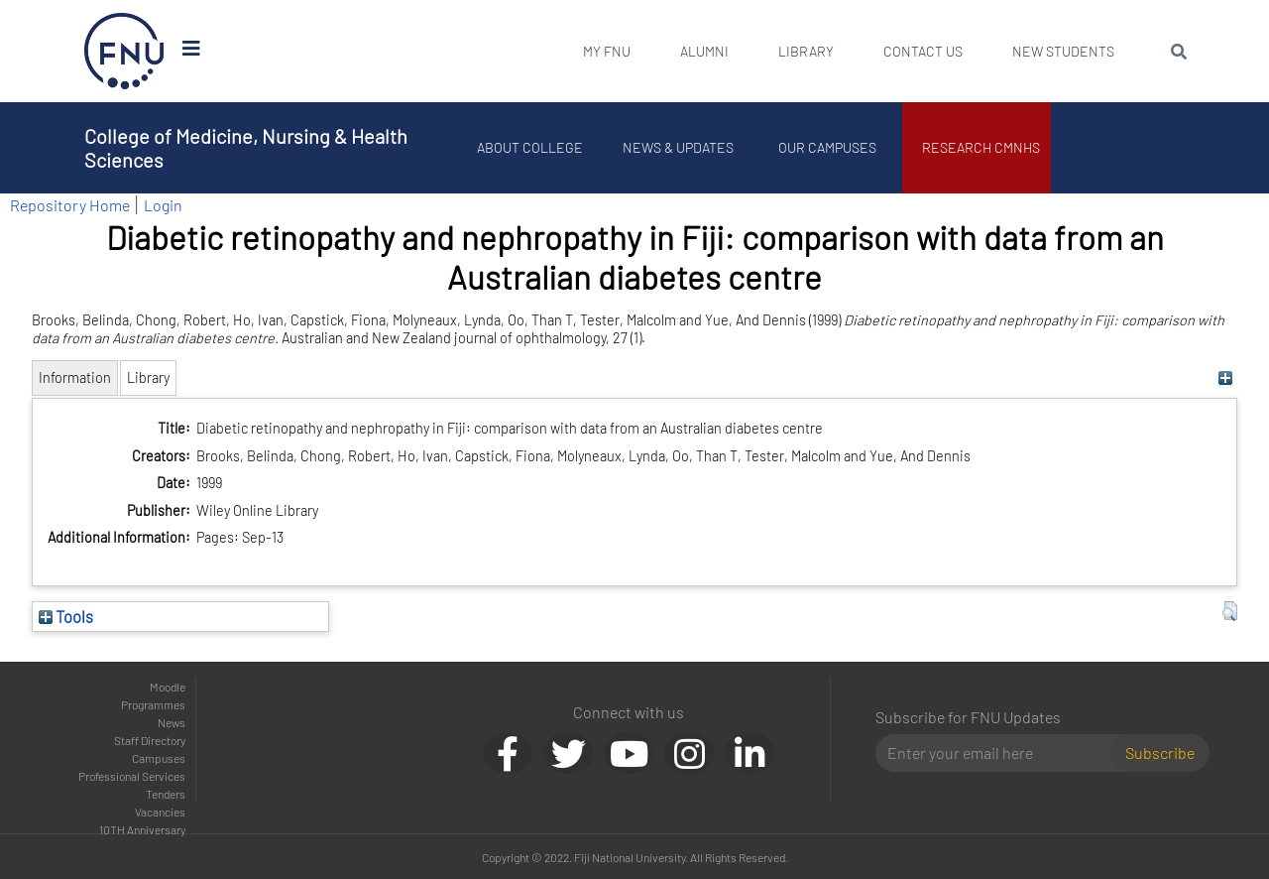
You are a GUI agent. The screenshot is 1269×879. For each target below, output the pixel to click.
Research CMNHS (982, 147)
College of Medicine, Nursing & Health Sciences (245, 148)
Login (163, 204)
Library (806, 51)
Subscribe (1160, 752)
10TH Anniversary (142, 829)
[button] (1229, 611)
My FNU (607, 51)
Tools (66, 616)
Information (75, 377)
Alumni (704, 51)
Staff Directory (149, 740)
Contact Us (923, 51)
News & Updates (679, 147)
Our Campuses (828, 147)
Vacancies (160, 811)
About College (531, 147)
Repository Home (70, 204)
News (171, 722)
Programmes (153, 704)
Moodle (167, 686)
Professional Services (131, 776)
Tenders (165, 794)
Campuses (158, 758)
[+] (1224, 377)
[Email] (1000, 753)
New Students (1063, 51)
